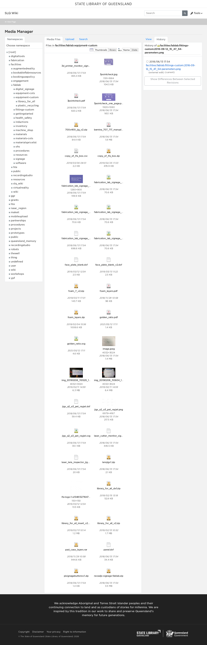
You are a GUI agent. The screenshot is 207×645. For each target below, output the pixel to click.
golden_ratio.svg (76, 343)
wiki (15, 191)
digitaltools (18, 56)
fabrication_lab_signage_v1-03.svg (113, 212)
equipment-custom (27, 97)
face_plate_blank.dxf (76, 264)
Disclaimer (38, 632)
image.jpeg (109, 349)
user (13, 265)
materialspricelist (26, 142)
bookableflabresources (27, 72)
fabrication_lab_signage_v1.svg (111, 238)
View (149, 39)
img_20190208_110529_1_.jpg (78, 380)
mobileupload (19, 216)
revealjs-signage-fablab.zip (108, 576)
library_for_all (26, 101)
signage (20, 159)
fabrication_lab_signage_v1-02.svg (80, 212)
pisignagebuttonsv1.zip (76, 576)
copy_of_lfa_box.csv (76, 156)
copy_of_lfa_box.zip (109, 156)
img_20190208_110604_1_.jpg (110, 380)
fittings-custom (25, 109)
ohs (18, 146)
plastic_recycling (28, 105)
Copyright (24, 632)
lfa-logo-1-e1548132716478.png (78, 497)
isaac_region (18, 208)
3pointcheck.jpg (108, 74)
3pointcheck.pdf (76, 100)
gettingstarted (24, 113)
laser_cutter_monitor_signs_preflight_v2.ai (117, 435)
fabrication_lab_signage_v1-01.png (80, 186)
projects (16, 228)
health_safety (24, 117)
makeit (15, 212)
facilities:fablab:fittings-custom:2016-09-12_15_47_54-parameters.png (167, 49)
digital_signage (25, 89)
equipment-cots (25, 93)
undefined (17, 261)
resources (21, 154)
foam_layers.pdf (109, 291)
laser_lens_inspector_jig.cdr (77, 462)
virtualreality (21, 187)
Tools (195, 13)
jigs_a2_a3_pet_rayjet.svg (76, 435)
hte (15, 167)
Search (83, 39)
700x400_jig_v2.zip (76, 129)
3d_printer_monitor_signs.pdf (78, 66)
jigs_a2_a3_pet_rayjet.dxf (76, 406)
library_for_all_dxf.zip (108, 488)
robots (15, 249)
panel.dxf (109, 549)
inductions (22, 122)
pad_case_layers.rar (76, 549)
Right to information (74, 632)
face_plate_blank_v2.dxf (108, 264)
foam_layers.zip (76, 317)
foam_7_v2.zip (76, 291)
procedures (22, 150)
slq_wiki (18, 183)
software (21, 163)
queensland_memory (23, 241)
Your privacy (54, 632)
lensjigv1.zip (108, 462)
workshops (17, 274)
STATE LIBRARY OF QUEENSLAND (103, 4)
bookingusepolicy (24, 76)
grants (15, 200)
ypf (13, 278)
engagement (20, 81)
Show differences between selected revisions (172, 81)
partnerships (18, 220)
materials (21, 134)
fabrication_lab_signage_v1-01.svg (112, 182)
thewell (15, 253)
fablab (17, 85)
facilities (16, 64)
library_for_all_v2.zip (108, 523)
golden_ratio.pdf (109, 317)
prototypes (17, 232)
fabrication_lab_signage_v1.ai (78, 238)
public (17, 171)
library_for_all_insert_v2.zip (77, 523)
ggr (13, 196)
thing (14, 257)
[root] (12, 52)
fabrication (17, 60)
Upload (69, 39)
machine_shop (24, 130)
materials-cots (24, 138)
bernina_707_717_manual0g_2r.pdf (113, 129)
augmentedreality (24, 68)
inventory (21, 126)
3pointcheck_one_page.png (109, 103)
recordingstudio (23, 175)
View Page (11, 22)
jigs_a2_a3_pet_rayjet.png (108, 409)
